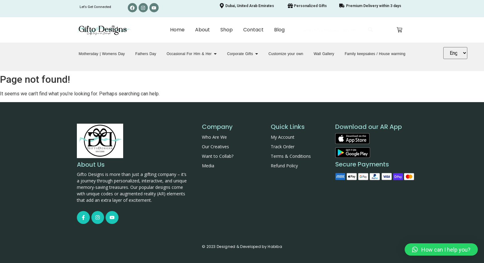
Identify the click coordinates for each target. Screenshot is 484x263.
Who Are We (214, 137)
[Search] (331, 30)
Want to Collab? (217, 156)
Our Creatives (215, 146)
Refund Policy (284, 166)
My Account (282, 137)
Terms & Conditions (291, 156)
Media (208, 166)
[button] (441, 249)
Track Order (282, 146)
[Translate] (455, 53)
